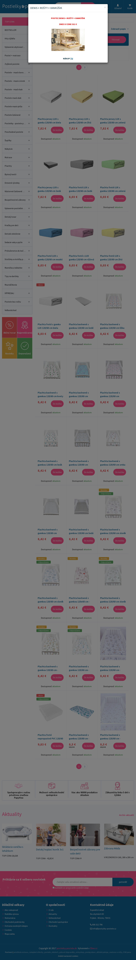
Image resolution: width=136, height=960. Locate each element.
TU (71, 58)
